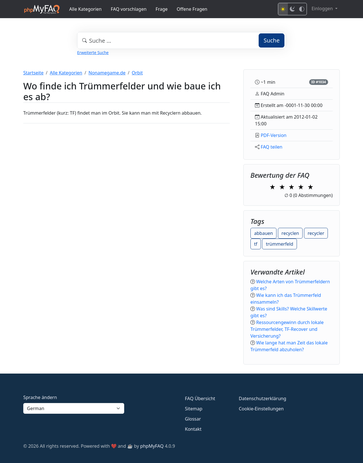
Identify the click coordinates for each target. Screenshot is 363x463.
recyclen (290, 233)
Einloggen (322, 8)
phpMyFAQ (152, 446)
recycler (316, 233)
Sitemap (193, 409)
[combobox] (181, 40)
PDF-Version (273, 135)
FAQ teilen (271, 147)
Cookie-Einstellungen (261, 409)
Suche (271, 40)
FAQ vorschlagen (129, 9)
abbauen (263, 233)
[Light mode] (283, 9)
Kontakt (193, 429)
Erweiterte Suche (93, 52)
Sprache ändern (40, 397)
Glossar (193, 419)
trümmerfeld (279, 244)
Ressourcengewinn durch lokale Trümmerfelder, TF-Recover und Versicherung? (287, 329)
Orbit (137, 73)
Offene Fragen (192, 9)
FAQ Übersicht (200, 398)
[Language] (73, 408)
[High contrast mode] (302, 9)
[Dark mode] (292, 9)
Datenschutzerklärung (262, 398)
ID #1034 (318, 82)
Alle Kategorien (85, 9)
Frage (162, 9)
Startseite (33, 73)
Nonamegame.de (107, 73)
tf (255, 244)
